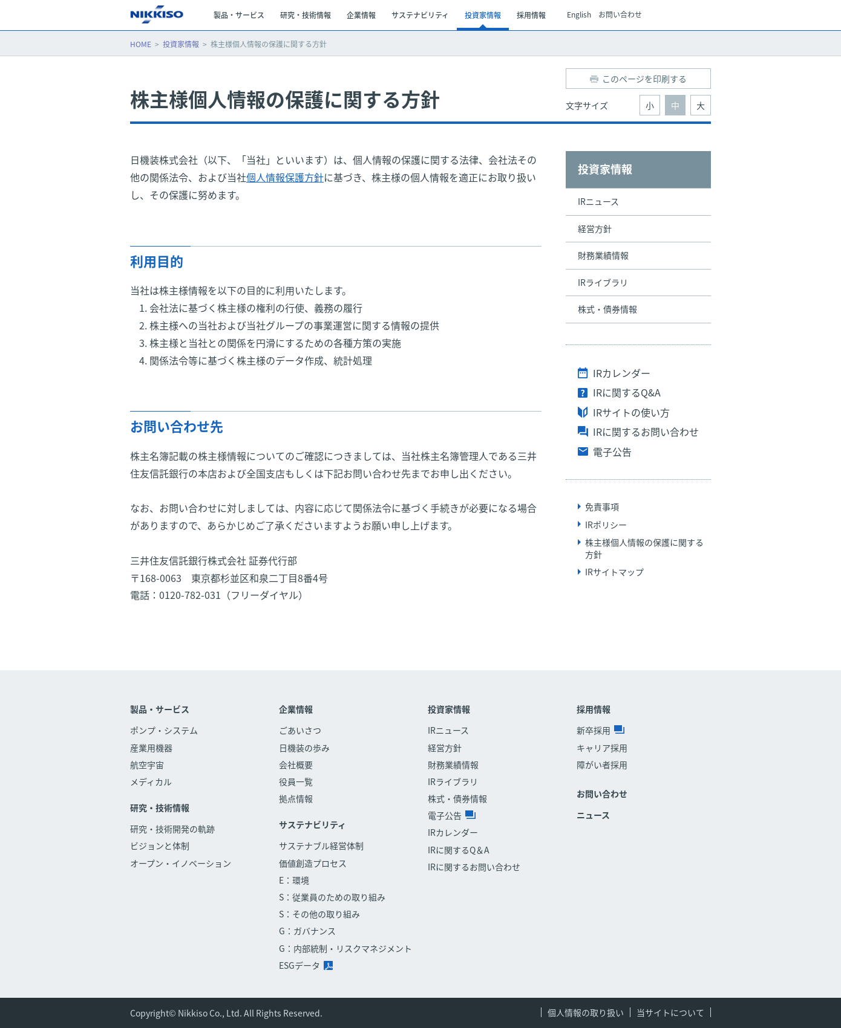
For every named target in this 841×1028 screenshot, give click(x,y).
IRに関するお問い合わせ (646, 431)
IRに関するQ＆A (458, 850)
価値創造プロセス (313, 863)
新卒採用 (600, 730)
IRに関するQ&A (627, 392)
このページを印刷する (644, 79)
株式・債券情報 (607, 309)
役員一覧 (296, 781)
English (579, 15)
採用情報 (593, 709)
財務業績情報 (603, 255)
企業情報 (296, 709)
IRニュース (598, 201)
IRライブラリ (603, 282)
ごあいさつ (300, 730)
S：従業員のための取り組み (332, 897)
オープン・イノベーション (180, 863)
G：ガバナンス (307, 931)
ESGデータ (306, 965)
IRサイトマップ (614, 572)
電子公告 (612, 451)
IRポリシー (606, 525)
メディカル (151, 781)
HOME (140, 44)
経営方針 (595, 228)
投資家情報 (181, 44)
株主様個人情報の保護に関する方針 (644, 548)
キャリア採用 (602, 748)
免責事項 (602, 506)
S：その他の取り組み (319, 914)
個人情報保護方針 (285, 177)
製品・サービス (159, 709)
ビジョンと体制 (159, 845)
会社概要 (296, 764)
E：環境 (294, 880)
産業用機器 (151, 748)
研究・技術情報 (159, 807)
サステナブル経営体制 (321, 845)
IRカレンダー (621, 373)
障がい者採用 (602, 764)
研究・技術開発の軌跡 (172, 829)
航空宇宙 (147, 764)
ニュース (593, 815)
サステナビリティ (312, 824)
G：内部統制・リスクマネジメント (345, 948)
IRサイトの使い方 (631, 412)
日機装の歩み (304, 748)
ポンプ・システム (164, 730)
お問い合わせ (620, 15)
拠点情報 (296, 798)
